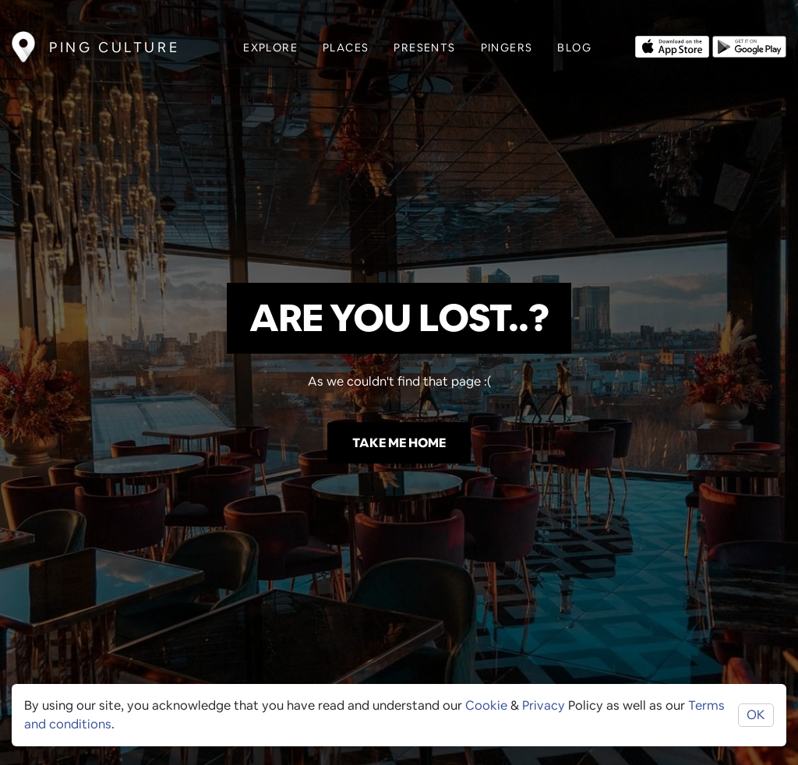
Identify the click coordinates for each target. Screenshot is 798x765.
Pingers (507, 48)
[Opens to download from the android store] (749, 45)
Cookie (486, 705)
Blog (574, 48)
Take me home (399, 443)
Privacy (543, 705)
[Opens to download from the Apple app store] (672, 45)
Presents (424, 48)
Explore (270, 48)
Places (346, 48)
